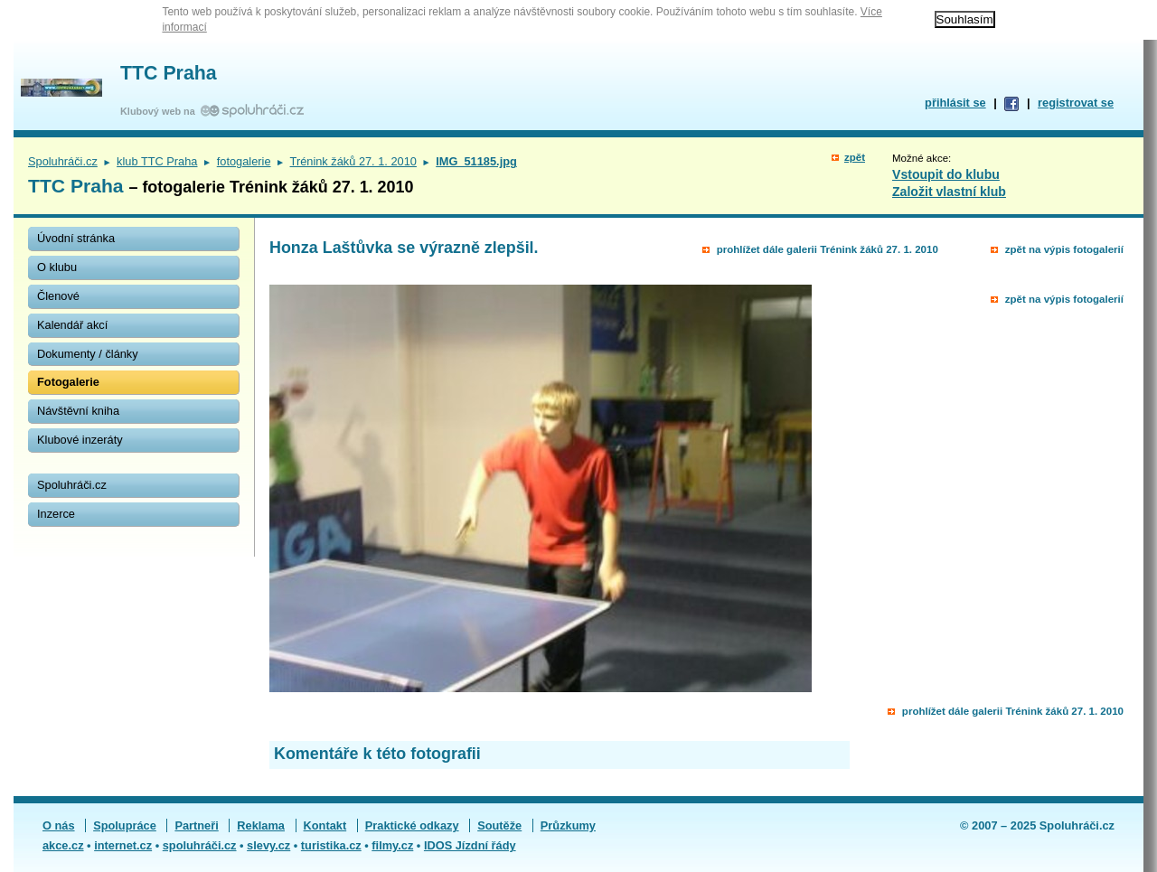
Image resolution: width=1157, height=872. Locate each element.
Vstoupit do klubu (946, 174)
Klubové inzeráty (80, 439)
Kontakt (325, 825)
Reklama (261, 825)
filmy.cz (392, 845)
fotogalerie (244, 161)
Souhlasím (964, 19)
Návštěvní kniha (78, 410)
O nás (58, 825)
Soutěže (499, 825)
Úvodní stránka (76, 238)
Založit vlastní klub (949, 191)
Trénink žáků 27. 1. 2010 (353, 161)
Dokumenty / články (87, 354)
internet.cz (123, 845)
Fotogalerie (68, 382)
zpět (854, 157)
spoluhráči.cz (200, 845)
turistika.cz (331, 845)
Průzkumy (568, 825)
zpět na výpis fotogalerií (1064, 249)
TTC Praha (168, 73)
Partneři (196, 825)
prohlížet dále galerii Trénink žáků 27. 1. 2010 (827, 249)
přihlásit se (955, 102)
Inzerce (56, 513)
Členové (58, 296)
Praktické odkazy (412, 825)
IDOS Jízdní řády (470, 845)
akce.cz (63, 845)
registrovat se (1076, 102)
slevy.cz (268, 845)
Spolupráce (124, 825)
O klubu (57, 267)
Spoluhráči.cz (63, 161)
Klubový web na (160, 111)
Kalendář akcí (72, 325)
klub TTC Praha (157, 161)
